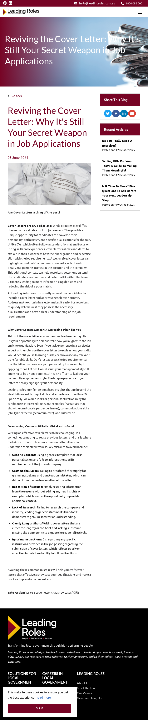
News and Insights (89, 698)
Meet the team (87, 688)
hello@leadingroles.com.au (94, 3)
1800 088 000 (131, 3)
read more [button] (44, 697)
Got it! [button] (39, 708)
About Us (83, 683)
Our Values (84, 693)
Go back (17, 95)
